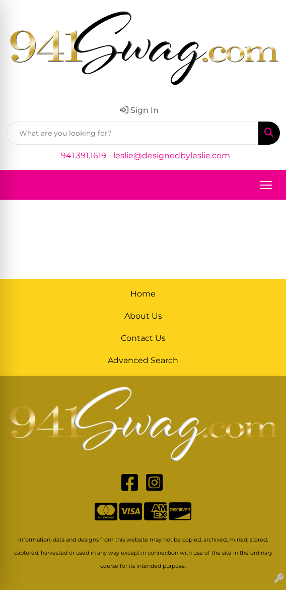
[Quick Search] (132, 133)
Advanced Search (143, 360)
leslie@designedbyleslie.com (171, 155)
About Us (143, 316)
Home (143, 294)
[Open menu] (266, 185)
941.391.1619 (83, 155)
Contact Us (143, 338)
